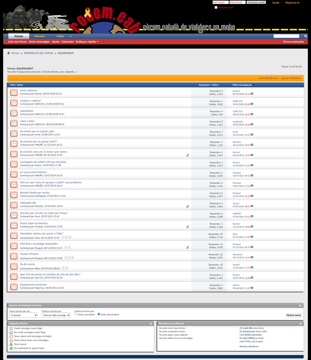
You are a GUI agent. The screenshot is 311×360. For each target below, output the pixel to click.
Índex (60, 36)
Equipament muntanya (33, 284)
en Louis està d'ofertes (33, 172)
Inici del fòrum (17, 41)
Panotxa (39, 206)
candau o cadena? (30, 100)
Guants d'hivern (29, 254)
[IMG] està (253, 334)
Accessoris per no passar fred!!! (38, 141)
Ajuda (275, 2)
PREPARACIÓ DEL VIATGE (38, 53)
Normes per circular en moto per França (43, 213)
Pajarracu (39, 287)
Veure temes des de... (20, 311)
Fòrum (19, 36)
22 (221, 254)
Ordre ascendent (84, 314)
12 (221, 244)
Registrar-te (293, 2)
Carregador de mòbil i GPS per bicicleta (43, 162)
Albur (37, 268)
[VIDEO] (251, 338)
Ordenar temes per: (52, 311)
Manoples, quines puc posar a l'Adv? (41, 233)
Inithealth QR (28, 203)
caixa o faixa (27, 121)
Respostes (204, 84)
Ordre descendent (108, 314)
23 (221, 234)
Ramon (38, 93)
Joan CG (39, 277)
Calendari (68, 41)
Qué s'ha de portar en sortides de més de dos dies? (50, 274)
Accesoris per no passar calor (37, 131)
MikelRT (39, 144)
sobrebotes (26, 111)
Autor (20, 84)
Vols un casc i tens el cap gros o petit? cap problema (50, 182)
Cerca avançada (293, 41)
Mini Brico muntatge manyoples (39, 243)
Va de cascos (27, 264)
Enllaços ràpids (86, 41)
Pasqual (39, 226)
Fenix (37, 134)
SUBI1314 (40, 103)
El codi (243, 338)
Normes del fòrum (249, 346)
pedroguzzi (40, 195)
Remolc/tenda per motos (35, 192)
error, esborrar (28, 90)
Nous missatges (39, 41)
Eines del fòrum (267, 77)
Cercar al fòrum (290, 77)
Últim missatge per (243, 84)
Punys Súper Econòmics (34, 223)
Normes (40, 36)
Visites (215, 84)
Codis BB (247, 328)
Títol (12, 84)
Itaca (37, 216)
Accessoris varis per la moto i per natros (43, 152)
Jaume (38, 165)
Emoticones (249, 331)
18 (221, 264)
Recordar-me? (224, 7)
